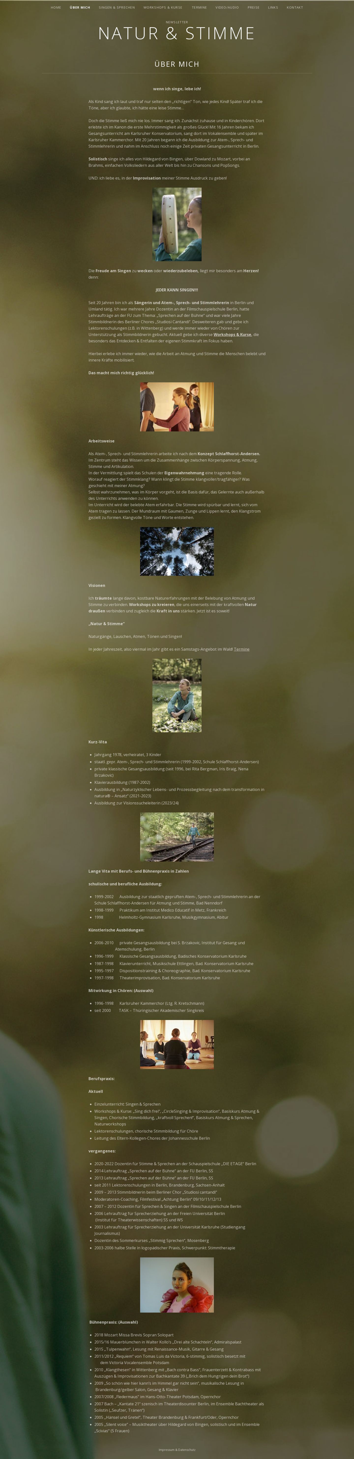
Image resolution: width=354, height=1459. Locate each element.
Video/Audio (227, 7)
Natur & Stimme (177, 32)
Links (273, 7)
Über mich (80, 7)
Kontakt (295, 7)
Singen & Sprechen (117, 7)
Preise (254, 7)
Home (56, 7)
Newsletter (177, 22)
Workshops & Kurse (163, 7)
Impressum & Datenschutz (177, 1450)
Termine (199, 7)
